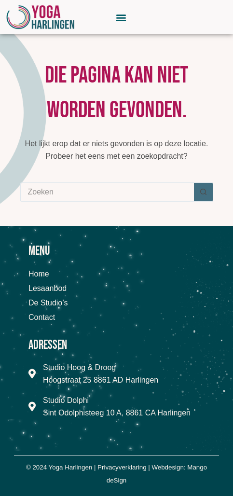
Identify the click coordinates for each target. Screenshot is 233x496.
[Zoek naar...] (107, 192)
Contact (41, 317)
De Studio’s (48, 303)
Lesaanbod (47, 288)
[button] (121, 17)
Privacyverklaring (121, 467)
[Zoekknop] (203, 192)
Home (38, 274)
